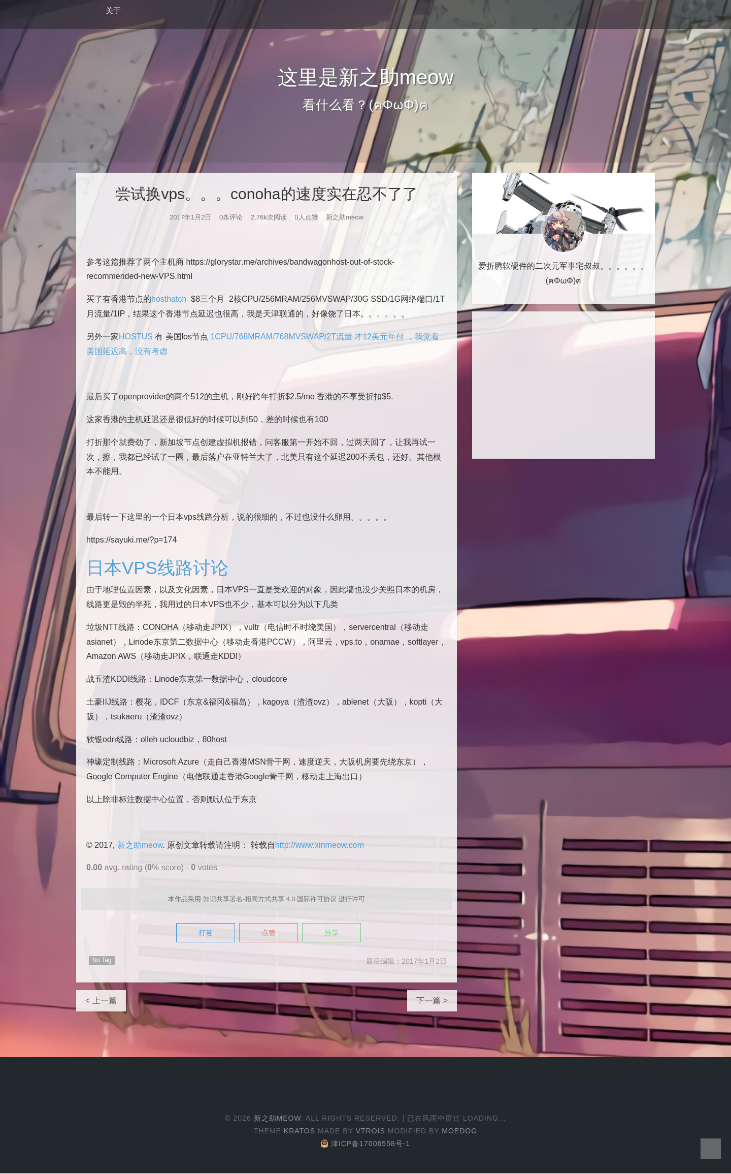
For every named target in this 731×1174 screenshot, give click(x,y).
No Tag (102, 961)
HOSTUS (136, 336)
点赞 (268, 934)
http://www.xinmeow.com (319, 845)
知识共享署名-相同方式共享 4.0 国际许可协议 (270, 899)
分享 (338, 934)
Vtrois (370, 1132)
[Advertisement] (563, 385)
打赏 (198, 934)
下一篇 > (432, 1001)
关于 (113, 10)
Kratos (299, 1132)
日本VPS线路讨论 (159, 567)
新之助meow (140, 845)
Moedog (459, 1132)
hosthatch (168, 299)
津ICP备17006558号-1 (365, 1144)
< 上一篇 (101, 1001)
